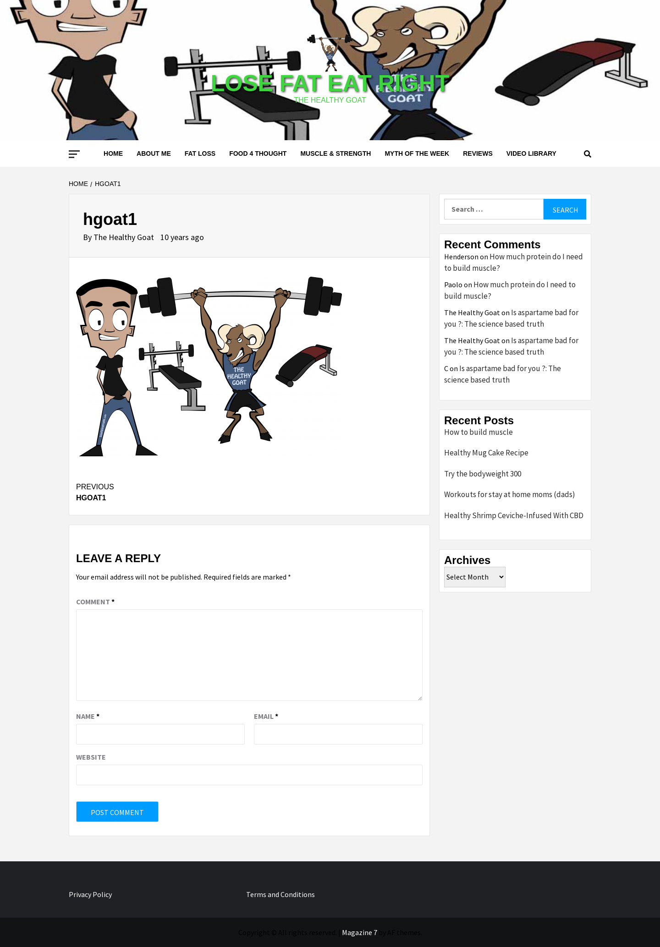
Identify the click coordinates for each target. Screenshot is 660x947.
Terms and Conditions (280, 894)
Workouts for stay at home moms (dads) (509, 494)
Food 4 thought (257, 153)
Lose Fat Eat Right (330, 83)
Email (266, 716)
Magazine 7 (359, 932)
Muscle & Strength (335, 153)
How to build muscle (478, 432)
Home (113, 153)
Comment (95, 601)
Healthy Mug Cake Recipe (486, 453)
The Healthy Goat (125, 237)
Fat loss (200, 153)
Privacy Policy (90, 894)
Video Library (531, 153)
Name (87, 716)
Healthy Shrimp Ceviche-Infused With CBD (513, 515)
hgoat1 (162, 492)
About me (154, 153)
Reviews (478, 153)
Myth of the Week (417, 153)
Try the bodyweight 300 (482, 474)
